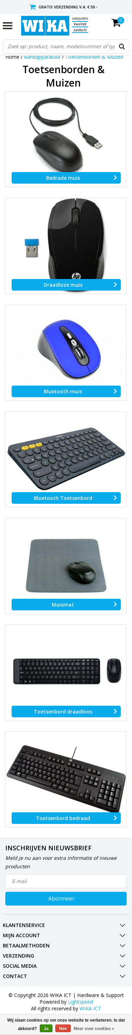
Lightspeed (80, 1001)
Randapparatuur (42, 56)
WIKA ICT (90, 1008)
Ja (46, 1028)
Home (12, 56)
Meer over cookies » (94, 1028)
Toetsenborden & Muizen (94, 56)
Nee (63, 1028)
